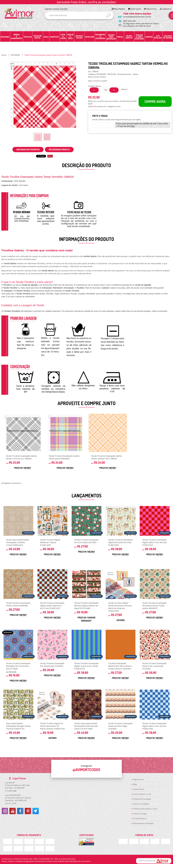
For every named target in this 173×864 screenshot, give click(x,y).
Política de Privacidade (142, 799)
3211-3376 (10, 803)
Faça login (64, 9)
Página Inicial (138, 779)
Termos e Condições (141, 804)
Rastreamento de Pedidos (143, 823)
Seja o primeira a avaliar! (97, 81)
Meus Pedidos (119, 9)
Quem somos (135, 9)
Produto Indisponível (22, 433)
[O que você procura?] (108, 15)
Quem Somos (138, 789)
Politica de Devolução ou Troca (145, 809)
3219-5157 (129, 21)
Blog (135, 784)
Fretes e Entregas (140, 813)
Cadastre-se (166, 9)
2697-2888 (10, 791)
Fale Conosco (151, 9)
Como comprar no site (142, 794)
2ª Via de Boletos (139, 818)
